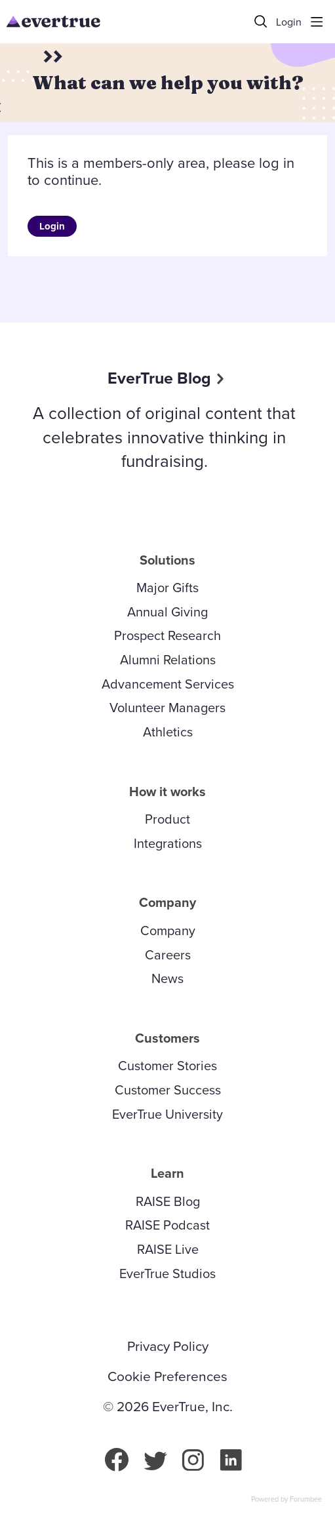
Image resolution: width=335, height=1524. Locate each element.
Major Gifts (167, 587)
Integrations (168, 843)
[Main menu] (316, 21)
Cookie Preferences (167, 1376)
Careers (168, 955)
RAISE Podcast (167, 1225)
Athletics (168, 732)
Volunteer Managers (167, 707)
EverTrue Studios (167, 1273)
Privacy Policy (167, 1346)
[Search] (261, 21)
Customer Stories (167, 1065)
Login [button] (289, 22)
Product (167, 819)
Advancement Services (168, 684)
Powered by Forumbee (286, 1499)
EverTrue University (167, 1114)
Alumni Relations (168, 660)
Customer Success (168, 1090)
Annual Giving (167, 612)
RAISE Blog (168, 1201)
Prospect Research (167, 635)
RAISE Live (168, 1249)
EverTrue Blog (159, 378)
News (167, 978)
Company (167, 930)
